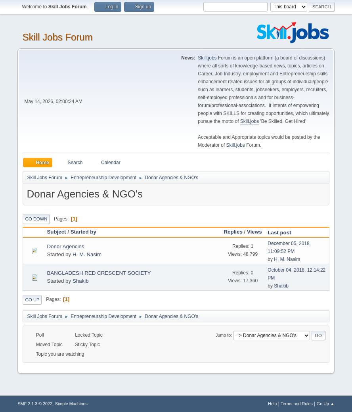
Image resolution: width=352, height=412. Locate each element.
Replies (233, 232)
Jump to (223, 335)
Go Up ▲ (326, 403)
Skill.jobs (207, 58)
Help (272, 403)
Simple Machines (71, 403)
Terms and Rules (297, 403)
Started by (83, 232)
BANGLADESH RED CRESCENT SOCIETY (99, 273)
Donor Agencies (65, 246)
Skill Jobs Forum (57, 37)
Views (254, 232)
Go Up (32, 299)
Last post (283, 233)
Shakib (81, 281)
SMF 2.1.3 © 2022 (34, 403)
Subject (56, 232)
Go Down (36, 219)
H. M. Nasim (87, 254)
